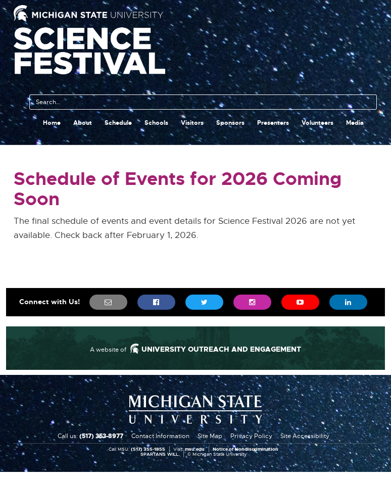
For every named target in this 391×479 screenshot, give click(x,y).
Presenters (273, 123)
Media (355, 123)
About (82, 123)
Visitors (192, 123)
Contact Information (160, 436)
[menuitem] (108, 302)
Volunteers (317, 123)
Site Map (210, 436)
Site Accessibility (304, 436)
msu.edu (195, 449)
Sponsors (230, 123)
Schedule (118, 123)
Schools (156, 123)
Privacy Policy (251, 436)
